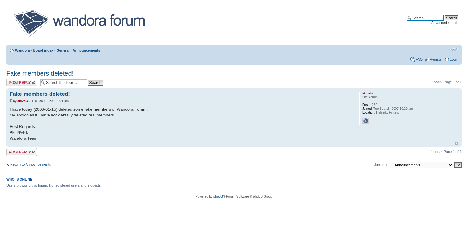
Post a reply (21, 82)
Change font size (453, 49)
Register (436, 59)
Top (456, 143)
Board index (43, 50)
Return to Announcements (30, 164)
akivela (22, 101)
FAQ (419, 59)
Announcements (86, 50)
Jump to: (380, 165)
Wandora (22, 50)
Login (454, 59)
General (63, 50)
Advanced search (444, 23)
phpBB (218, 196)
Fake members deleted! (39, 73)
